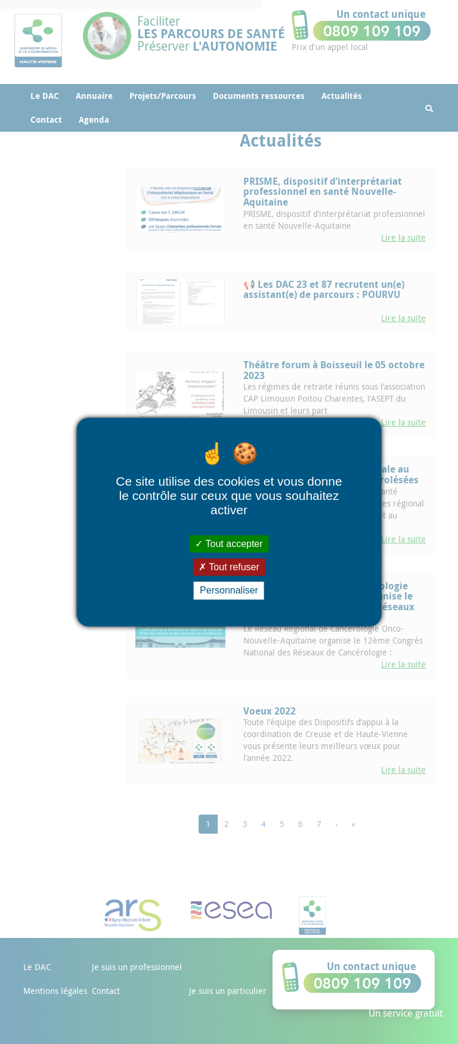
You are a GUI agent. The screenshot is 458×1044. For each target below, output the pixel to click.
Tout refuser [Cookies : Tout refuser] (229, 567)
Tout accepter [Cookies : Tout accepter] (228, 544)
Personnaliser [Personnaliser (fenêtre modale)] (229, 591)
